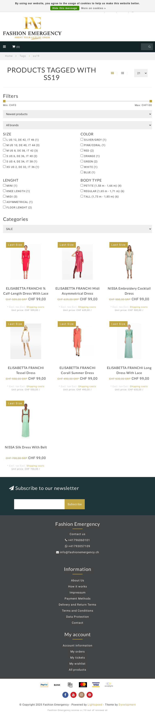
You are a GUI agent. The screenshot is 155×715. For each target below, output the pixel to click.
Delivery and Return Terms (77, 604)
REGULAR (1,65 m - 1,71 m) (104, 191)
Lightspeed (95, 704)
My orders (77, 651)
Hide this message (64, 8)
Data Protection (77, 616)
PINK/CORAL (95, 145)
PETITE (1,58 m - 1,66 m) (103, 185)
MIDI (12, 196)
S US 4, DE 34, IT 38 (22, 161)
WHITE (91, 166)
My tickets (77, 657)
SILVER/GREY (95, 139)
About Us (77, 580)
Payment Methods (78, 598)
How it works (77, 586)
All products (77, 669)
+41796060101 (79, 540)
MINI (12, 185)
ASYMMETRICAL (19, 202)
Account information (77, 645)
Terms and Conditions (77, 610)
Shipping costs (35, 307)
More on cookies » (93, 8)
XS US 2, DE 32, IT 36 (22, 166)
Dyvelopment (127, 704)
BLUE (89, 172)
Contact (77, 622)
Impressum (78, 592)
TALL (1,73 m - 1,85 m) (101, 196)
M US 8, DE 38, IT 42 (22, 150)
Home (9, 55)
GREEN (91, 161)
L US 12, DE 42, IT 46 (22, 139)
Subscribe (75, 504)
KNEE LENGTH (18, 191)
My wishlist (77, 663)
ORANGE (92, 156)
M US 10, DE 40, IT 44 (23, 145)
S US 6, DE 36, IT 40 (22, 156)
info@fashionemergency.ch (79, 552)
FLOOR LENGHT (19, 207)
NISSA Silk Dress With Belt (26, 447)
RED (89, 150)
